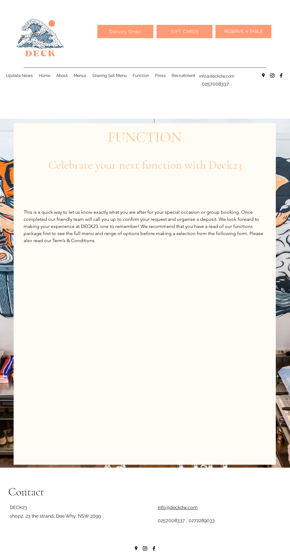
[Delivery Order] (125, 31)
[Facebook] (281, 75)
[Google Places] (263, 75)
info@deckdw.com (216, 76)
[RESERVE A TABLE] (243, 31)
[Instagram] (272, 75)
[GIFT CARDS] (184, 31)
